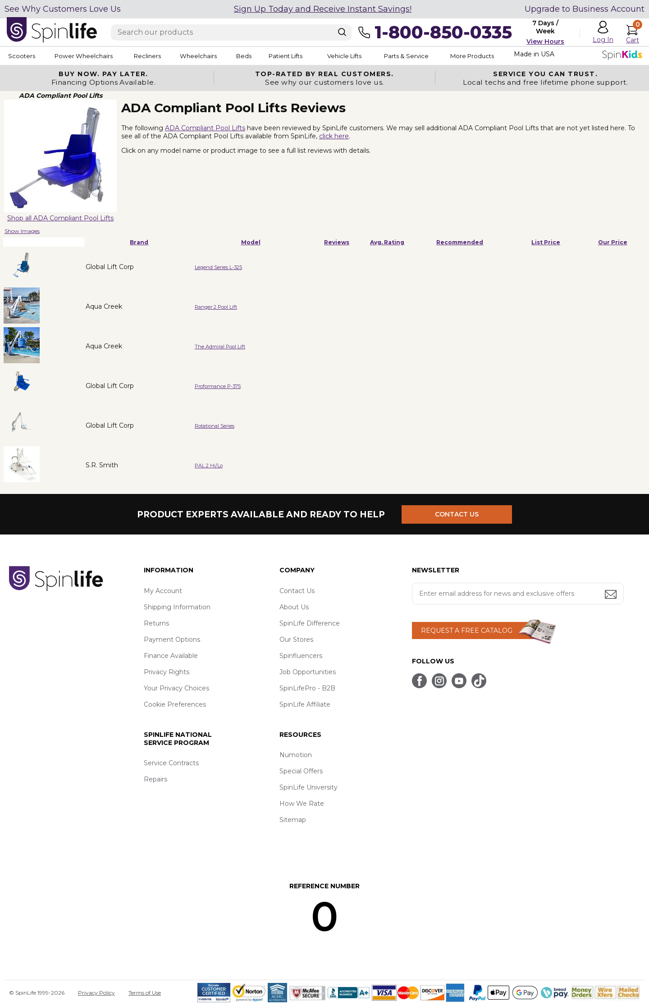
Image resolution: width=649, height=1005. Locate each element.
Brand (139, 242)
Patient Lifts (319, 56)
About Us (294, 607)
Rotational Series (214, 426)
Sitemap (292, 820)
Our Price (612, 242)
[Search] (342, 32)
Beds (270, 56)
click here (334, 136)
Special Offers (301, 771)
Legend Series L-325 (218, 267)
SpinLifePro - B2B (307, 688)
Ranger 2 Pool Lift (216, 307)
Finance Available (171, 656)
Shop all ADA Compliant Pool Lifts (60, 218)
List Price (545, 242)
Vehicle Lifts (382, 56)
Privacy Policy (96, 992)
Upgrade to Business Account (584, 9)
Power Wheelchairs (89, 56)
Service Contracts (171, 763)
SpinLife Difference (309, 623)
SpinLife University (308, 787)
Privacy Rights (166, 672)
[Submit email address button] (611, 595)
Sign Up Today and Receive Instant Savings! (322, 9)
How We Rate (301, 803)
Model (251, 242)
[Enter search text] (231, 32)
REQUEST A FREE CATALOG (466, 630)
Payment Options (172, 639)
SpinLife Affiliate (304, 704)
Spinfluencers (300, 656)
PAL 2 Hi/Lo (209, 465)
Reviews (336, 242)
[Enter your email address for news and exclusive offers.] (518, 593)
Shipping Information (177, 607)
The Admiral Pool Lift (220, 346)
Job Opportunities (307, 672)
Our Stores (296, 639)
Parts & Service (450, 56)
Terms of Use (144, 992)
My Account (163, 591)
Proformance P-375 (218, 386)
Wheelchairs (217, 56)
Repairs (155, 779)
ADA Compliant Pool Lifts (205, 128)
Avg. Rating (387, 242)
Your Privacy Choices (176, 688)
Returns (156, 623)
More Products (522, 56)
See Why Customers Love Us (63, 9)
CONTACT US (458, 514)
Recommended (459, 242)
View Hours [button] (545, 41)
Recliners (160, 56)
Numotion (295, 755)
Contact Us (297, 591)
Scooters (21, 56)
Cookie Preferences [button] (175, 704)
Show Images (22, 231)
